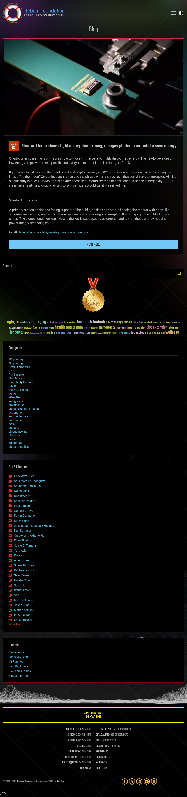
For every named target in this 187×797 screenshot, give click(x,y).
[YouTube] (147, 781)
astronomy (15, 412)
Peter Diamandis (19, 367)
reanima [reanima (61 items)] (50, 333)
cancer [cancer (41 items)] (156, 322)
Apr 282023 (14, 146)
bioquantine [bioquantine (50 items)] (70, 322)
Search (179, 273)
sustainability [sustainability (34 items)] (124, 333)
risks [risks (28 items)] (100, 333)
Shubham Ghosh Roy (27, 486)
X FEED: (71, 740)
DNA (11, 370)
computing (53, 232)
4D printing (16, 363)
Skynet (13, 386)
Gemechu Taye (26, 232)
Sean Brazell (22, 575)
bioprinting (15, 443)
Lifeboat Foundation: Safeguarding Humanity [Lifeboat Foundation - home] (84, 13)
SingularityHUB (18, 675)
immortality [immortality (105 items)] (107, 327)
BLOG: (98, 740)
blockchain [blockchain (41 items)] (138, 322)
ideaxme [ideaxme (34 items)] (94, 328)
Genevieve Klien (24, 476)
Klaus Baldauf (23, 540)
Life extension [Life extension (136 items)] (157, 327)
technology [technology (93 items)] (138, 333)
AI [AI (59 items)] (17, 322)
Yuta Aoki (20, 550)
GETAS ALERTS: (103, 735)
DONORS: (81, 746)
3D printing (16, 359)
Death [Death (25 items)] (179, 323)
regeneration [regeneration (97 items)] (81, 333)
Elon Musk (15, 378)
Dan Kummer (22, 530)
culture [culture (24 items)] (174, 323)
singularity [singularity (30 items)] (106, 333)
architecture (16, 405)
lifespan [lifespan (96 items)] (173, 327)
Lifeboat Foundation (26, 781)
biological (15, 435)
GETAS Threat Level (93, 716)
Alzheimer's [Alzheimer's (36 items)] (25, 322)
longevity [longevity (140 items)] (17, 332)
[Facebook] (125, 781)
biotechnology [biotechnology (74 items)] (114, 322)
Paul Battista (22, 506)
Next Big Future (18, 666)
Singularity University (22, 382)
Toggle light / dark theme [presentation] (181, 13)
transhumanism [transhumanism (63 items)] (156, 333)
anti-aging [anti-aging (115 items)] (38, 322)
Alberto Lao (21, 560)
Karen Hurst (21, 521)
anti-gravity (16, 401)
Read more (93, 244)
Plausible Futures (20, 671)
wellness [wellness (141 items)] (172, 332)
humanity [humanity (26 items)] (87, 328)
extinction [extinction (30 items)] (28, 328)
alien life (14, 397)
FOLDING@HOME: (71, 757)
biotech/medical (19, 446)
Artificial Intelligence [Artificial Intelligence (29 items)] (55, 323)
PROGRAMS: (101, 757)
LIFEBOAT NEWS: (103, 729)
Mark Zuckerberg (19, 389)
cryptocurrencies (68, 232)
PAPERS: (100, 762)
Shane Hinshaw (24, 565)
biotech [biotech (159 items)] (99, 322)
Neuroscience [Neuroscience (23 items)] (34, 333)
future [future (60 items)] (36, 327)
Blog (93, 29)
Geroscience (16, 652)
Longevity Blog (18, 657)
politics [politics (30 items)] (42, 333)
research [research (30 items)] (94, 333)
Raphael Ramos (24, 570)
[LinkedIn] (139, 781)
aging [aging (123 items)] (11, 322)
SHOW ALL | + (14, 624)
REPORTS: (100, 751)
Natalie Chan (22, 580)
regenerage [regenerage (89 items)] (64, 333)
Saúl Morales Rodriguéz (29, 481)
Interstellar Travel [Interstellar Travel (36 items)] (124, 328)
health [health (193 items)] (60, 327)
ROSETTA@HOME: (70, 762)
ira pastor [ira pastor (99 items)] (139, 327)
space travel (82, 232)
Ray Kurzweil (17, 374)
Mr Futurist (16, 661)
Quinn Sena (21, 491)
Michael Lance (23, 600)
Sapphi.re (61, 781)
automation (16, 420)
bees (12, 424)
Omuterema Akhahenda (29, 535)
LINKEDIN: (71, 735)
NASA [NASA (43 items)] (26, 333)
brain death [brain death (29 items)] (148, 323)
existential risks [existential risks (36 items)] (16, 328)
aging (12, 393)
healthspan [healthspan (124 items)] (74, 327)
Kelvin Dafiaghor (25, 515)
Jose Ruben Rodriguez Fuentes (34, 525)
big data (14, 427)
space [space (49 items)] (115, 332)
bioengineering (18, 431)
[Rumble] (154, 781)
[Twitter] (132, 781)
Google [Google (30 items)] (51, 328)
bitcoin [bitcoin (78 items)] (128, 322)
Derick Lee (20, 555)
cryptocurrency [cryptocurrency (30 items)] (165, 323)
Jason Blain (21, 605)
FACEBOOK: (70, 729)
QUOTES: (100, 768)
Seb (16, 595)
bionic (12, 439)
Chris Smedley (23, 620)
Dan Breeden (22, 496)
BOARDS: (100, 746)
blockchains (41, 232)
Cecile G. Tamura (25, 545)
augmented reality (20, 416)
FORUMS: (84, 768)
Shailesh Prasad (24, 501)
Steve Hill (20, 585)
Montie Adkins (23, 610)
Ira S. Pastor (22, 615)
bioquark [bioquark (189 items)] (84, 322)
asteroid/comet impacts (24, 408)
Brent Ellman (22, 590)
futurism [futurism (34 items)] (44, 328)
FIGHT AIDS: (74, 751)
